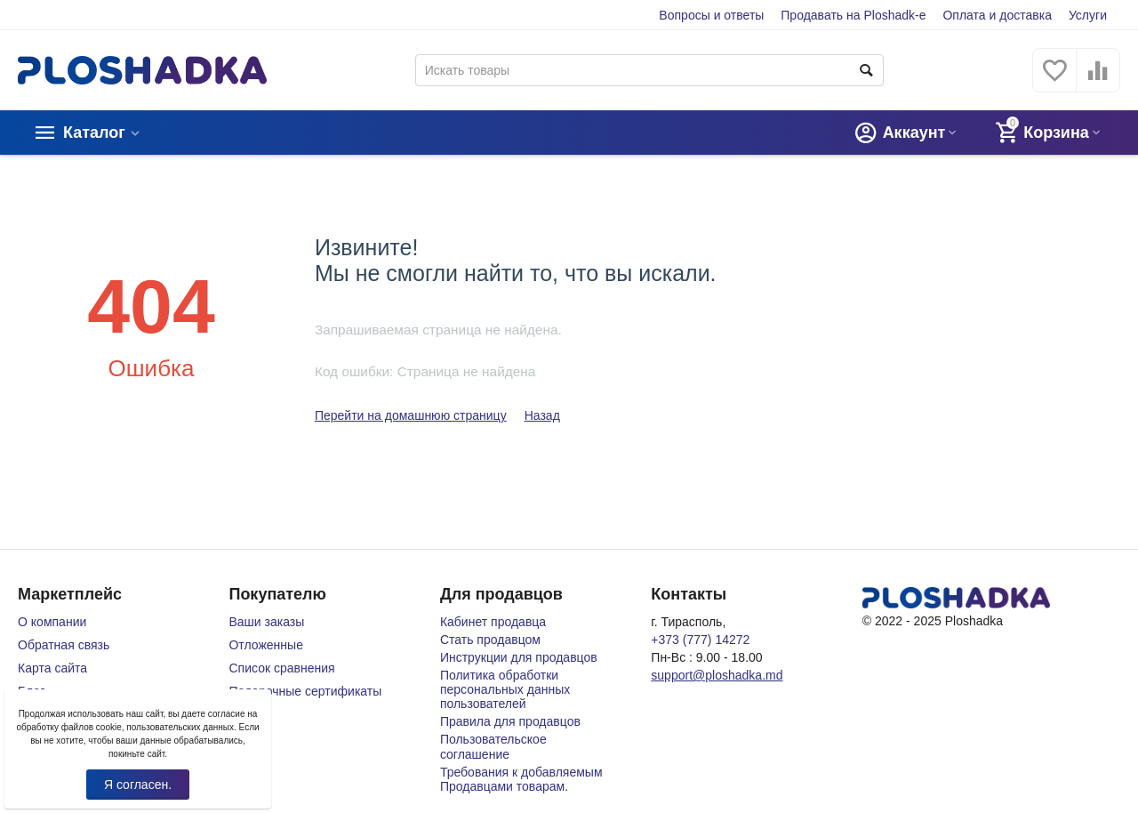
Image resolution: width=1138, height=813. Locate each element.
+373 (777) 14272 (700, 639)
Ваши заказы (266, 622)
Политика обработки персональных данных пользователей (505, 689)
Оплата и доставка (997, 15)
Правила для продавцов (510, 721)
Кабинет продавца (493, 622)
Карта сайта (52, 668)
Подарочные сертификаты (304, 691)
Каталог (94, 132)
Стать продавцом (490, 639)
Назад (542, 415)
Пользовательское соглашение (493, 746)
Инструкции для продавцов (518, 657)
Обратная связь (63, 645)
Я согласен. (138, 784)
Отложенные (265, 645)
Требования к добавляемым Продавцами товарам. (521, 779)
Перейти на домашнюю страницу (411, 415)
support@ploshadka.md (716, 675)
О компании (52, 622)
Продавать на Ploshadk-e (853, 15)
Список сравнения (281, 668)
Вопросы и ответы (711, 15)
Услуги (1088, 15)
